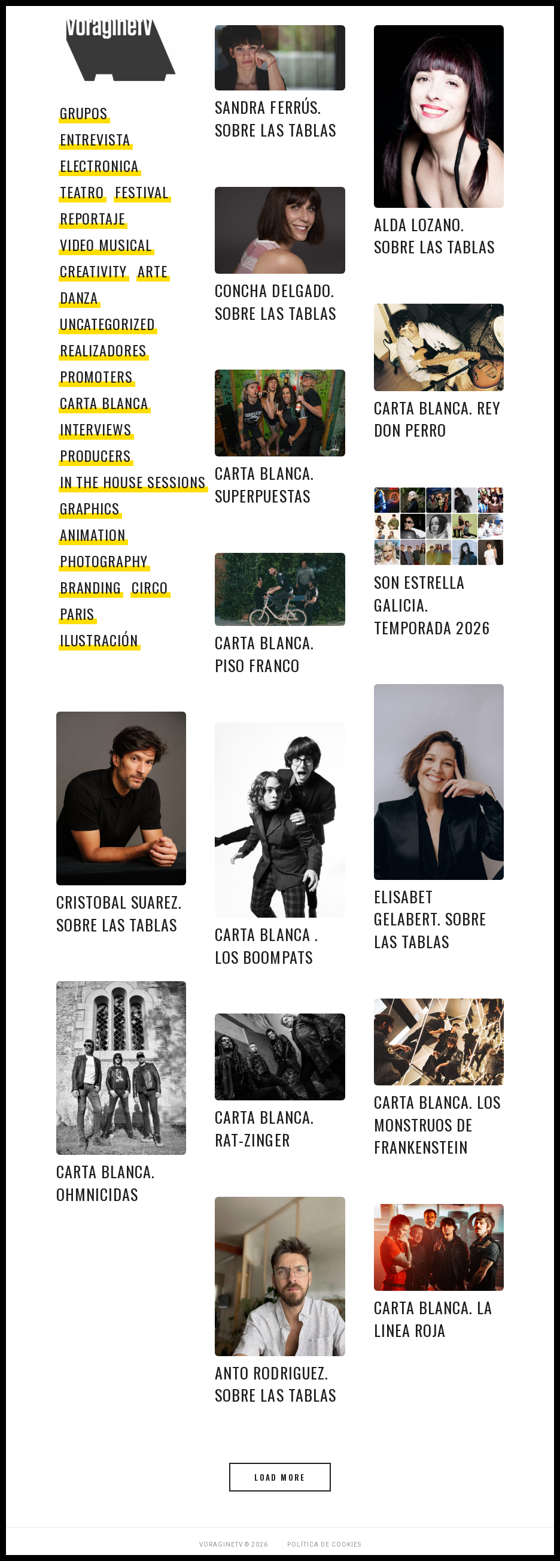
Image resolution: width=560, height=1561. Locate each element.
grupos (84, 112)
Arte (153, 271)
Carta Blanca (104, 402)
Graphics (90, 508)
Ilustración (99, 640)
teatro (82, 191)
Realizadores (103, 350)
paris (77, 613)
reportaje (93, 218)
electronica (99, 165)
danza (79, 297)
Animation (93, 534)
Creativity (93, 271)
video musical (106, 244)
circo (150, 587)
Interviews (96, 429)
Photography (104, 560)
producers (96, 455)
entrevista (95, 139)
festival (142, 191)
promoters (96, 376)
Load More (279, 1477)
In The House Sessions (133, 481)
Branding (90, 587)
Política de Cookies (324, 1544)
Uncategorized (107, 323)
